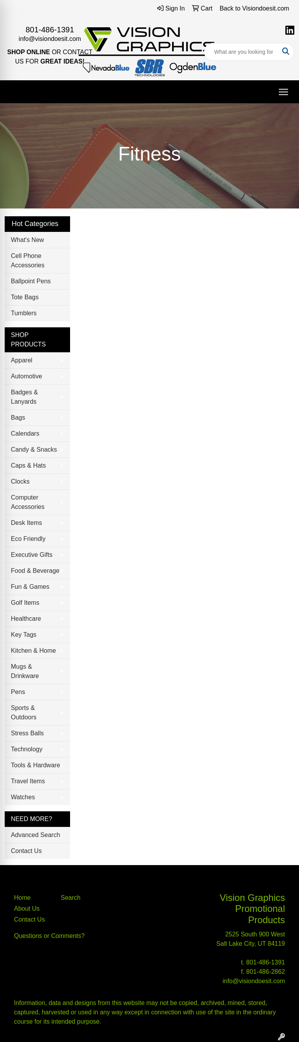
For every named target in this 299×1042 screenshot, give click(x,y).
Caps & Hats (28, 465)
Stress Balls (27, 733)
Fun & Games (30, 586)
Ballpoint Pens (31, 281)
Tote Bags (25, 297)
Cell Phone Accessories (27, 260)
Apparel (21, 360)
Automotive (26, 376)
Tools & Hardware (35, 765)
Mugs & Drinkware (25, 671)
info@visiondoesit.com (50, 38)
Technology (26, 749)
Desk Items (26, 522)
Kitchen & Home (33, 650)
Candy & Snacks (34, 449)
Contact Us (26, 851)
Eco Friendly (28, 538)
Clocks (20, 481)
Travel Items (28, 781)
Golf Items (25, 602)
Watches (23, 797)
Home (22, 897)
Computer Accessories (27, 502)
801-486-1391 (50, 29)
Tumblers (24, 313)
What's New (27, 240)
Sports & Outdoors (24, 713)
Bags (18, 417)
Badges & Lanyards (24, 397)
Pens (18, 692)
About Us (27, 908)
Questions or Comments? (49, 936)
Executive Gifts (32, 554)
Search (71, 897)
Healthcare (26, 618)
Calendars (25, 433)
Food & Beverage (35, 570)
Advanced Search (35, 835)
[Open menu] (283, 92)
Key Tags (24, 634)
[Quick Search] (241, 52)
